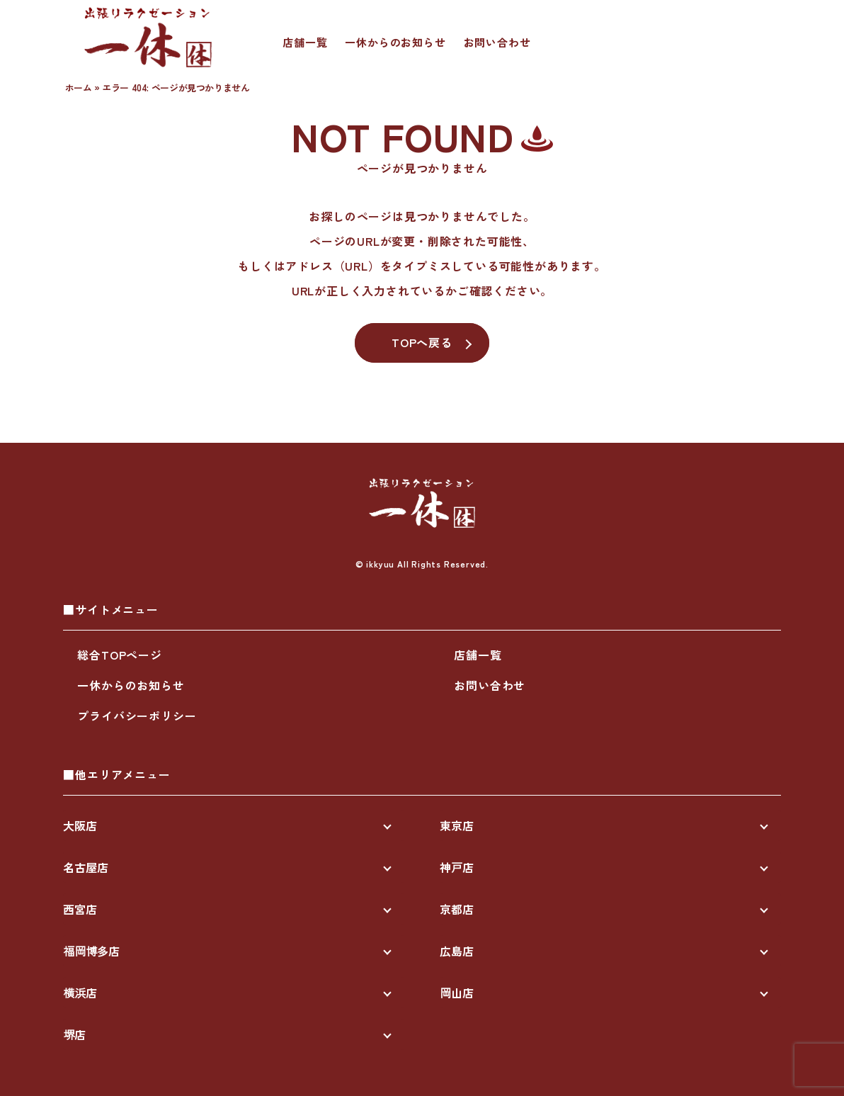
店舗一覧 (305, 42)
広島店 (457, 950)
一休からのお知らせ (395, 42)
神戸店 (457, 867)
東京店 (457, 825)
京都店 (457, 908)
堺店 (74, 1034)
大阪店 (80, 825)
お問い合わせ (497, 42)
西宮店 (80, 908)
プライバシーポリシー (136, 715)
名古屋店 (85, 867)
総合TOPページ (119, 654)
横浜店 (80, 992)
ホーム (78, 87)
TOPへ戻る (422, 342)
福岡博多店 (91, 950)
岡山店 (457, 992)
